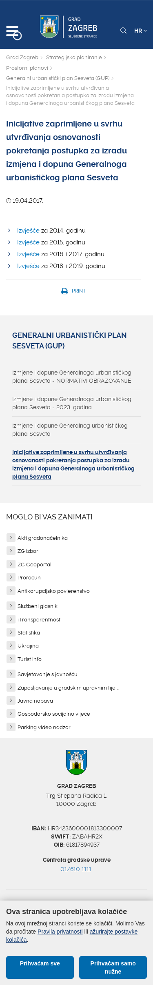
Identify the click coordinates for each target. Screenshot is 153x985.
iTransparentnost (39, 620)
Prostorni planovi (27, 68)
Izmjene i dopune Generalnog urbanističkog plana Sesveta (70, 429)
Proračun (29, 578)
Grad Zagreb (22, 57)
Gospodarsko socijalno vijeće (54, 714)
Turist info (30, 659)
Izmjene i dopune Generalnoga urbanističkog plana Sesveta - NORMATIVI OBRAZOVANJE (71, 376)
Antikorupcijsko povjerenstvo (54, 591)
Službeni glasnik (38, 606)
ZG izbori (29, 551)
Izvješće (28, 230)
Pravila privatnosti (60, 931)
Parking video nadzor (44, 727)
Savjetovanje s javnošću (48, 674)
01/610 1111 (75, 869)
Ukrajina (28, 646)
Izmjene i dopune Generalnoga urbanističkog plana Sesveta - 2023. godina (71, 403)
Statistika (29, 633)
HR (140, 30)
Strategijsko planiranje (74, 57)
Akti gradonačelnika (43, 538)
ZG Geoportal (34, 564)
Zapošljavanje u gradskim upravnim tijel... (68, 688)
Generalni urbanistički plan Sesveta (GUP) (57, 78)
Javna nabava (35, 701)
